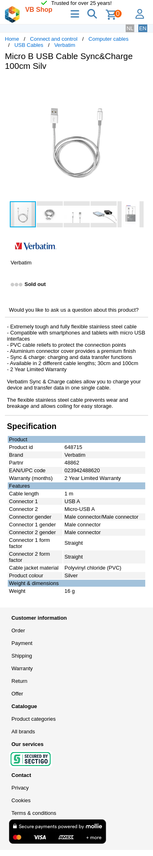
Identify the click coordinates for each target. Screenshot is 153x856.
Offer (17, 694)
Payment (21, 643)
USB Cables (28, 45)
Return (19, 681)
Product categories (33, 719)
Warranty (22, 668)
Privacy (20, 788)
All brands (23, 731)
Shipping (21, 656)
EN (142, 28)
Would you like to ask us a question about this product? (74, 310)
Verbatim (64, 45)
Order (18, 630)
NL (129, 28)
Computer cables (109, 39)
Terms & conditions (33, 813)
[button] (140, 85)
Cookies (21, 800)
